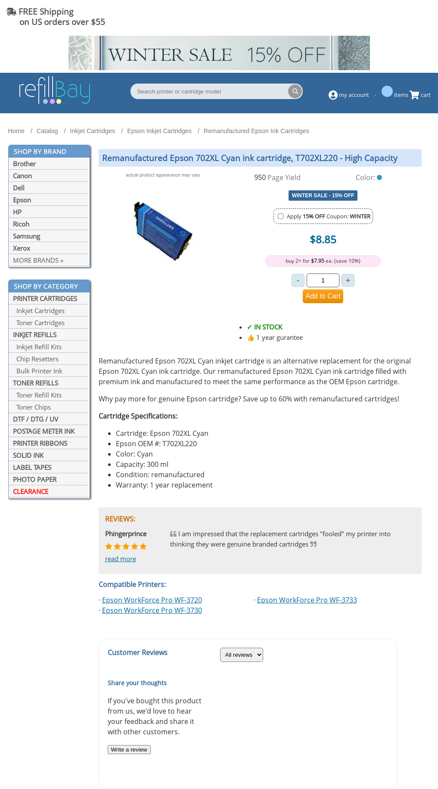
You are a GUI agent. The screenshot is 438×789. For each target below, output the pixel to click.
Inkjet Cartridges (39, 310)
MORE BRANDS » (38, 260)
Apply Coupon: (328, 216)
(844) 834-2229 (397, 16)
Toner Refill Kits (37, 395)
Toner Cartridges (39, 322)
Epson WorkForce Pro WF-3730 (152, 610)
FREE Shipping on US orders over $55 (55, 16)
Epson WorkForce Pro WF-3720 (152, 600)
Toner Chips (32, 407)
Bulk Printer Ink (37, 371)
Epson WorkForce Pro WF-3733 (307, 600)
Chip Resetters (36, 358)
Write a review (129, 749)
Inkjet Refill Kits (37, 346)
